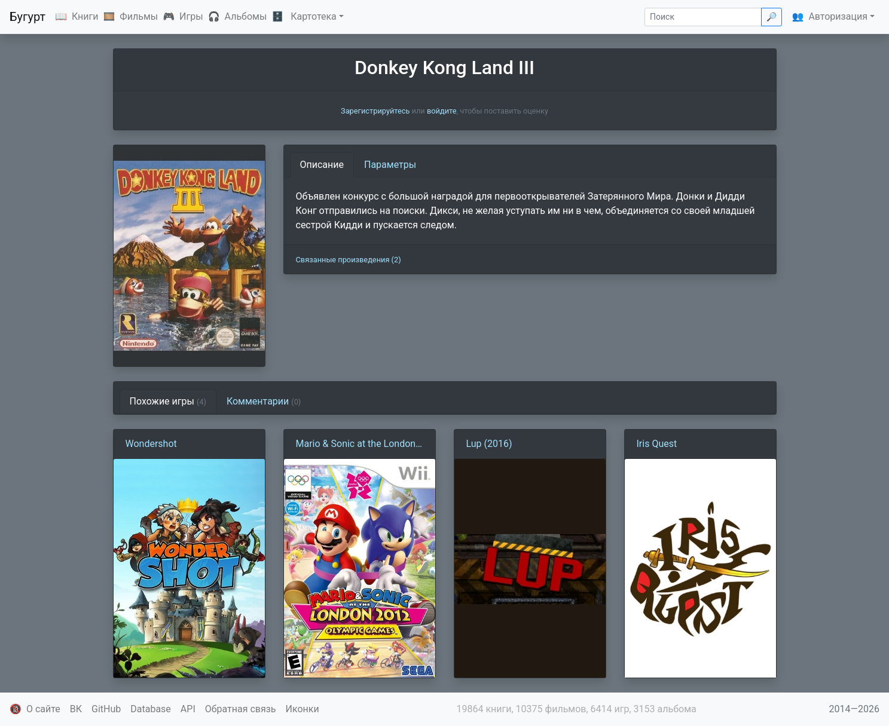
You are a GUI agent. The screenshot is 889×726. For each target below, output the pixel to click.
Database (150, 709)
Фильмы (139, 16)
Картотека (314, 16)
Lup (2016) (489, 443)
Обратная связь (240, 709)
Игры (191, 16)
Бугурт (27, 17)
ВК (76, 709)
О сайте (43, 709)
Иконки (302, 709)
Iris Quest (657, 443)
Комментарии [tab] (264, 401)
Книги (85, 16)
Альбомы (246, 16)
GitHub (106, 709)
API (188, 709)
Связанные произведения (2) (348, 259)
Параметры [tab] (390, 164)
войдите (442, 110)
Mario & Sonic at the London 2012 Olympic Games (356, 444)
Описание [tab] (322, 164)
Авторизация (837, 16)
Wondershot (151, 443)
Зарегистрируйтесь (375, 110)
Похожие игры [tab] (168, 401)
